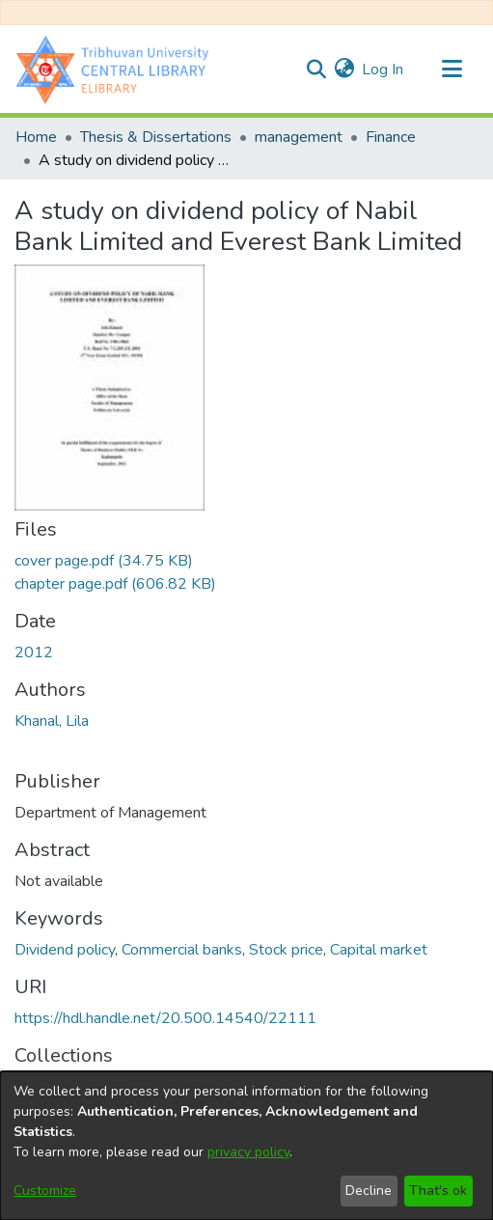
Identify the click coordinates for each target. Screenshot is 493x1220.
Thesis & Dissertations (156, 137)
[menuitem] (344, 69)
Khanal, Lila (51, 721)
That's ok (438, 1190)
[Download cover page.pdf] (103, 560)
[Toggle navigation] (452, 69)
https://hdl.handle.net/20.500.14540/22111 (165, 1018)
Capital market (378, 949)
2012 (33, 652)
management (298, 137)
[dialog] (246, 1145)
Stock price (286, 949)
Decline (368, 1190)
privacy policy (248, 1152)
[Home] (116, 69)
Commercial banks (182, 949)
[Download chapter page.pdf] (115, 584)
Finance (391, 137)
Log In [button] (383, 69)
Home (36, 137)
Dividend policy (64, 949)
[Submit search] (316, 69)
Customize (45, 1190)
